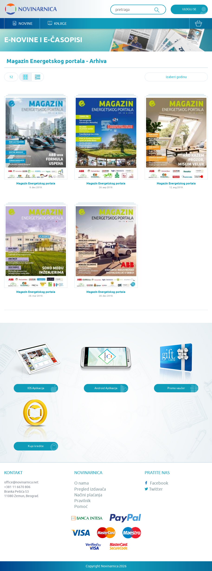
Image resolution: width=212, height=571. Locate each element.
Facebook (156, 483)
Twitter (154, 489)
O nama (81, 483)
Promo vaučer (176, 388)
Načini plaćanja (88, 494)
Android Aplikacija (106, 388)
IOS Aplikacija (35, 388)
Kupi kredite (36, 446)
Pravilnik (82, 500)
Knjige (57, 23)
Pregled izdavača (90, 489)
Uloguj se (189, 9)
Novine (22, 23)
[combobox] (11, 77)
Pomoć (81, 506)
